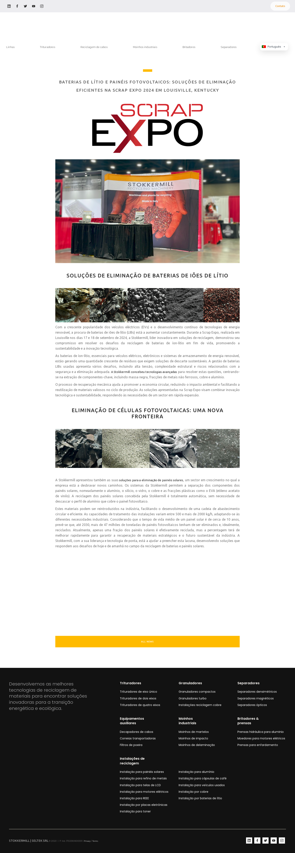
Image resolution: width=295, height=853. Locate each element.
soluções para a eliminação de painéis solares (150, 480)
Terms (95, 841)
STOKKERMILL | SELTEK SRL (28, 840)
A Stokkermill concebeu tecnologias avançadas (144, 372)
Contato (280, 6)
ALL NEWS (147, 641)
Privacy (87, 841)
